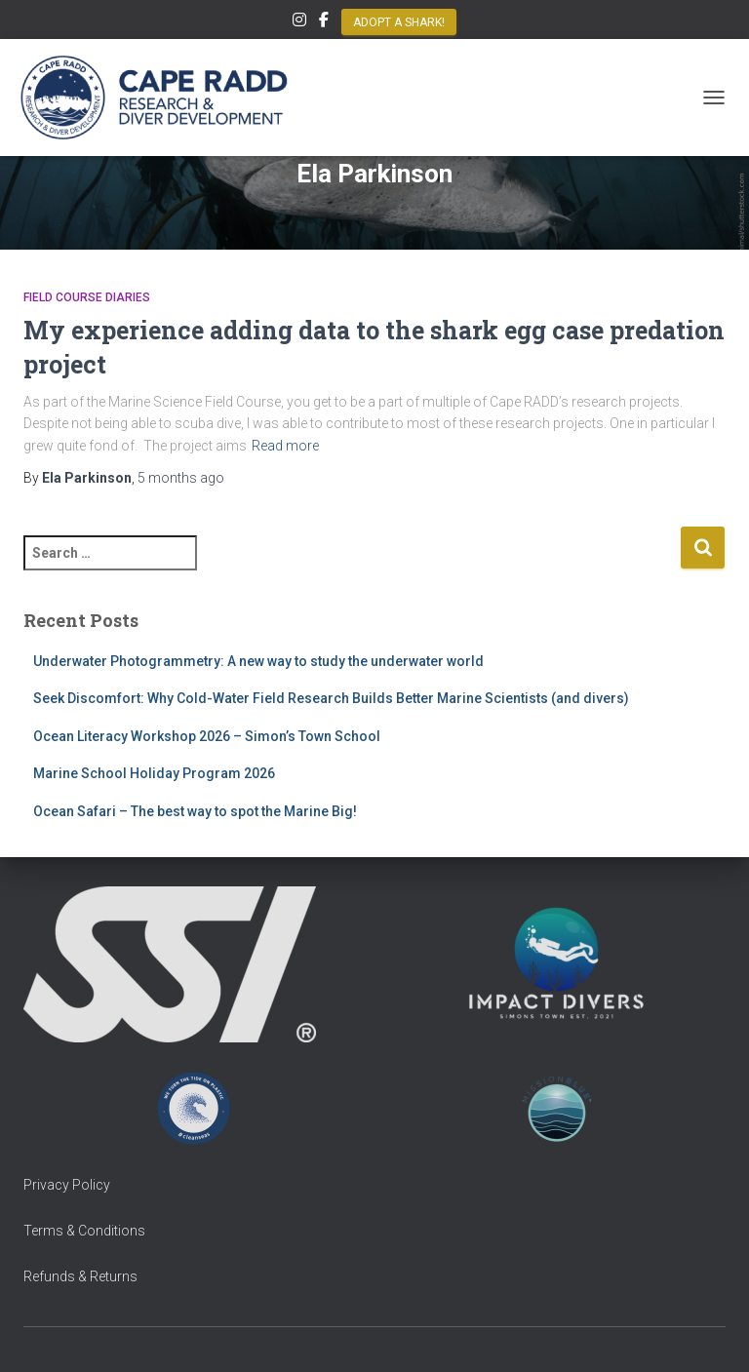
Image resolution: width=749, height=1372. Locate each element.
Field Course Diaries (86, 297)
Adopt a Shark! (399, 22)
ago (181, 478)
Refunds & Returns (80, 1276)
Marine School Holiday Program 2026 (154, 773)
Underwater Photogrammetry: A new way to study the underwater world (258, 661)
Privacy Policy (66, 1185)
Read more (285, 445)
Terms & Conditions (84, 1230)
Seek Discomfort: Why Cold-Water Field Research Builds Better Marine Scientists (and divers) (331, 698)
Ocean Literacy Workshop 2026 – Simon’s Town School (206, 736)
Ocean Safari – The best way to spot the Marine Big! (195, 811)
